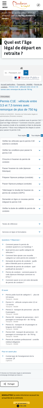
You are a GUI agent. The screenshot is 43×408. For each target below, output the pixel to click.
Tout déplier (37, 135)
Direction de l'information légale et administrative (16, 373)
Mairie (10, 13)
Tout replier (23, 135)
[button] (22, 142)
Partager (9, 384)
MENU (5, 5)
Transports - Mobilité (25, 84)
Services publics (20, 13)
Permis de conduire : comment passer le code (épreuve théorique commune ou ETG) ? (21, 274)
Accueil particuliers (8, 84)
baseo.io (19, 375)
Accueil (4, 13)
